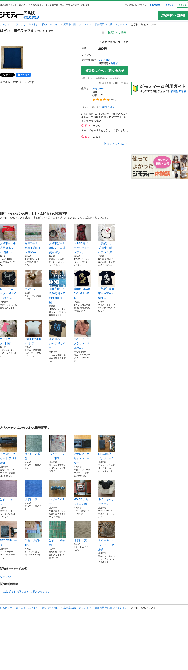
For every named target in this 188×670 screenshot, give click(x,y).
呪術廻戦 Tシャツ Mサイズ (57, 334)
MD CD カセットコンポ (82, 492)
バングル (33, 280)
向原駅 (114, 63)
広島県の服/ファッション (77, 24)
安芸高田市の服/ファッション (111, 24)
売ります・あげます (27, 24)
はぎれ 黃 (82, 531)
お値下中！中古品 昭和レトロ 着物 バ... (8, 239)
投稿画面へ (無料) (173, 15)
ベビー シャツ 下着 (57, 447)
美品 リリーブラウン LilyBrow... (82, 334)
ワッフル (5, 576)
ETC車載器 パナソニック (106, 447)
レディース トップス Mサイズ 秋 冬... (8, 284)
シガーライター (57, 492)
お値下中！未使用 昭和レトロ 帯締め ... (33, 239)
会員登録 (182, 5)
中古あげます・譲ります (14, 591)
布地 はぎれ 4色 (33, 533)
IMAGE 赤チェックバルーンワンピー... (82, 239)
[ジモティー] (11, 15)
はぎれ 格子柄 (57, 533)
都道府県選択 (31, 17)
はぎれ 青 (33, 490)
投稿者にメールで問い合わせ (104, 70)
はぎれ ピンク (8, 492)
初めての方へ (156, 5)
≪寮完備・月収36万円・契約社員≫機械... (57, 287)
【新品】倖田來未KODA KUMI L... (106, 284)
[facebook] (23, 75)
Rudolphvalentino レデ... (33, 332)
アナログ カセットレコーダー (82, 449)
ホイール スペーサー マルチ (106, 536)
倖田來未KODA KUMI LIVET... (82, 284)
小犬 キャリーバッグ (106, 492)
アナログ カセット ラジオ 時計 (8, 449)
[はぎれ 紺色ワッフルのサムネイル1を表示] (12, 58)
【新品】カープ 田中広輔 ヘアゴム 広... (106, 239)
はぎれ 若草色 (33, 447)
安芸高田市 (104, 60)
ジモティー (6, 24)
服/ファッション (51, 24)
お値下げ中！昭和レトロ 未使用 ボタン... (57, 239)
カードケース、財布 (8, 332)
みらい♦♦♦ (98, 88)
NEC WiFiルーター (8, 533)
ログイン (169, 5)
